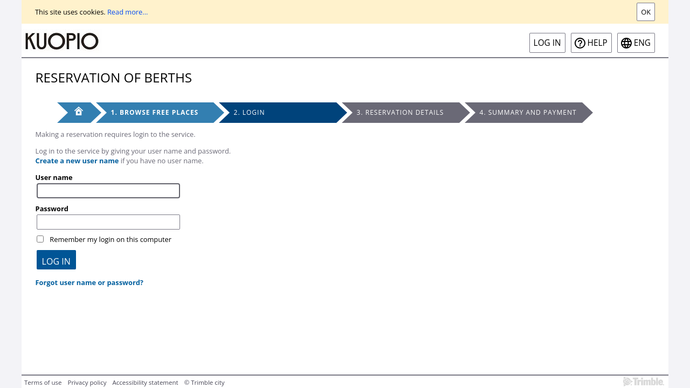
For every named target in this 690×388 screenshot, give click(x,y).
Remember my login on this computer (110, 239)
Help (598, 42)
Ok (646, 12)
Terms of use (42, 382)
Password (52, 208)
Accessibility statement (145, 382)
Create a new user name (77, 160)
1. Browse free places (155, 112)
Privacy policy (86, 382)
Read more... (127, 12)
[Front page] (74, 112)
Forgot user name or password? (89, 282)
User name (54, 177)
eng (642, 42)
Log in (547, 42)
